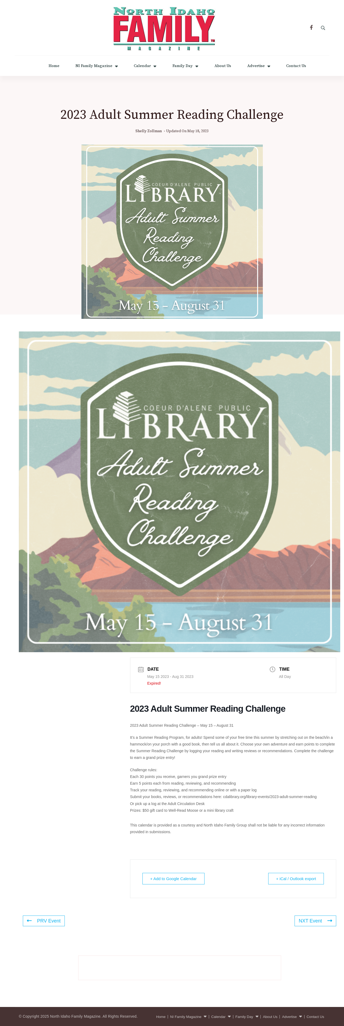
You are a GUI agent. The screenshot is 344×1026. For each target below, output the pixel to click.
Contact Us (296, 66)
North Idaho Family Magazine (75, 1016)
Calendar (142, 66)
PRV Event (44, 921)
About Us (222, 66)
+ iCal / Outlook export (296, 878)
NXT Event (315, 921)
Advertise (256, 66)
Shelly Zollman (148, 131)
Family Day (183, 66)
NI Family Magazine (94, 66)
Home (54, 66)
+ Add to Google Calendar (173, 878)
